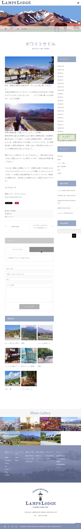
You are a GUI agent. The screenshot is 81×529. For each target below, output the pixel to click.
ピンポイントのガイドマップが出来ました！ (41, 227)
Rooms (7, 463)
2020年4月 (60, 131)
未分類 (59, 173)
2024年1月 (60, 80)
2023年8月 (60, 94)
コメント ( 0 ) (41, 249)
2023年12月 (60, 83)
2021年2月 (60, 121)
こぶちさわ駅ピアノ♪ (12, 366)
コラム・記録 (61, 163)
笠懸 (39, 366)
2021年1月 (60, 124)
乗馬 (8, 213)
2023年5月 (60, 104)
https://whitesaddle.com (13, 197)
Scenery (48, 458)
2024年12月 (60, 69)
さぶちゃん (60, 213)
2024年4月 (60, 73)
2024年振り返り (61, 195)
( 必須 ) (10, 268)
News (16, 457)
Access (7, 469)
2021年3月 (60, 118)
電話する (38, 456)
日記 (58, 170)
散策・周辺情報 (45, 48)
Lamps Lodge (49, 456)
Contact (7, 475)
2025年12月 (60, 66)
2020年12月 (60, 128)
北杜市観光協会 (60, 456)
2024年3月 (60, 76)
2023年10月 (60, 90)
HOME (7, 457)
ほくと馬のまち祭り (12, 343)
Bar (6, 466)
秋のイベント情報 (27, 366)
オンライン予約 (30, 458)
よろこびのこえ (27, 389)
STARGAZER (15, 226)
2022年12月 (60, 107)
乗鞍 (22, 343)
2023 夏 (8, 389)
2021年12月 (60, 111)
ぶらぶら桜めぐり (44, 343)
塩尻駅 (59, 208)
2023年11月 (60, 87)
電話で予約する (30, 456)
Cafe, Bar (60, 156)
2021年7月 (60, 114)
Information (8, 460)
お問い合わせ (29, 461)
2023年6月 (60, 100)
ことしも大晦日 (61, 190)
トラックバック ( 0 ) (17, 249)
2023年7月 (60, 97)
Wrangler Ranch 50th (63, 200)
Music (59, 159)
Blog (6, 472)
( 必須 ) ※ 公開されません (15, 274)
